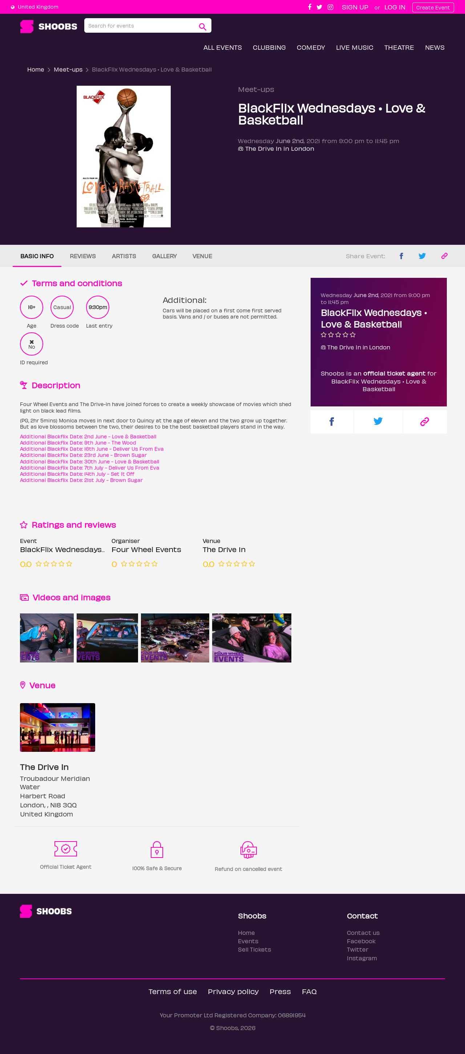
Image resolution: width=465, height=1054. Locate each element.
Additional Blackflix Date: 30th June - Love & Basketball (89, 461)
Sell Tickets (254, 949)
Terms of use (173, 991)
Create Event (433, 7)
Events (248, 940)
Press (280, 991)
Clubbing (269, 47)
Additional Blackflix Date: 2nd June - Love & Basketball (88, 436)
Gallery (164, 255)
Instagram (362, 957)
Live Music (354, 47)
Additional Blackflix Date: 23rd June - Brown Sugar (83, 455)
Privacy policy (233, 991)
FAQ (309, 991)
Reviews (83, 255)
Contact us (363, 932)
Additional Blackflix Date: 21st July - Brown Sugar (81, 480)
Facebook (361, 940)
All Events (222, 47)
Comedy (311, 47)
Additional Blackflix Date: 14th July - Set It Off (77, 474)
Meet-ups (68, 69)
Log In (394, 7)
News (435, 47)
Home (35, 69)
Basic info (37, 255)
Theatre (399, 47)
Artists (124, 255)
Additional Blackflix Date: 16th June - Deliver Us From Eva (92, 449)
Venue (202, 255)
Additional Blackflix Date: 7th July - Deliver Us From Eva (89, 468)
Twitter (357, 949)
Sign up (355, 7)
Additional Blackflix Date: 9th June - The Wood (78, 442)
